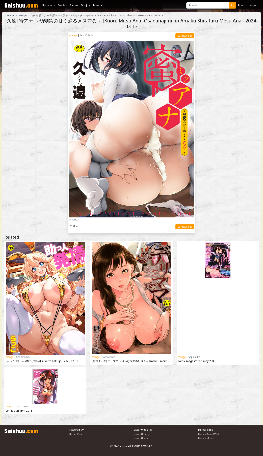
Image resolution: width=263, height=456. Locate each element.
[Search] (207, 5)
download (185, 35)
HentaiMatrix (206, 438)
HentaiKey (75, 434)
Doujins (85, 5)
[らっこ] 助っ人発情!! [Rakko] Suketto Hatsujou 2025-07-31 (42, 361)
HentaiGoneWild (208, 434)
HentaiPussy (141, 434)
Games (73, 5)
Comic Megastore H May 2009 (197, 361)
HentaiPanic (141, 438)
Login (252, 5)
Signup (242, 5)
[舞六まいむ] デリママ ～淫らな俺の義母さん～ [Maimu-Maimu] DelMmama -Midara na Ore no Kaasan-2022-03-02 (131, 361)
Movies (62, 5)
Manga (97, 5)
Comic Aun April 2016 (19, 410)
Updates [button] (47, 5)
